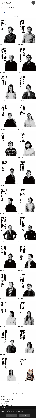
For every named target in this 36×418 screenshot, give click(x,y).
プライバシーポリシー (14, 411)
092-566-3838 (6, 401)
